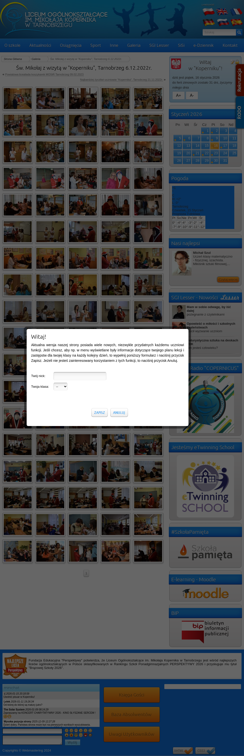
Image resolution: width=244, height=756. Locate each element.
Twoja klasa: (40, 166)
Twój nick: (38, 155)
